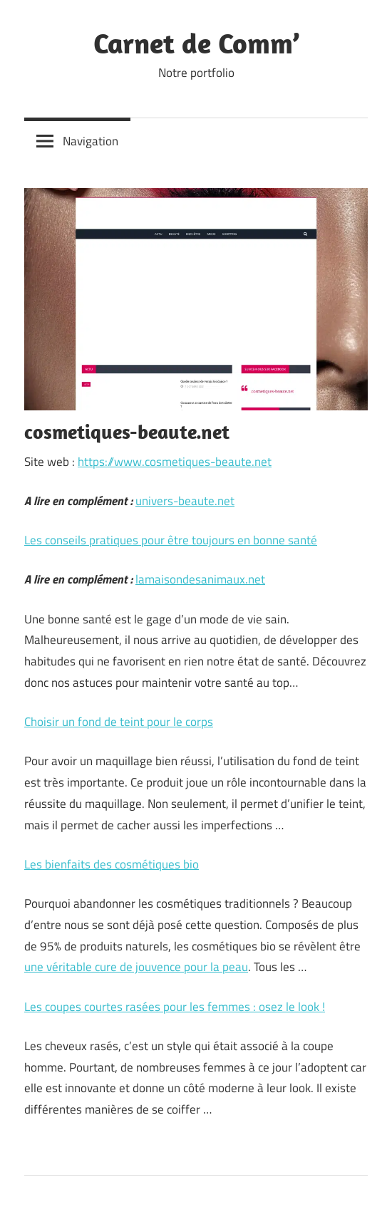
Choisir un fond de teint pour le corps (118, 721)
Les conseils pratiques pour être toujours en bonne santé (170, 540)
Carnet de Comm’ (196, 43)
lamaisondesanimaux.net (200, 579)
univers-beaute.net (184, 501)
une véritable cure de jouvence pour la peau (136, 967)
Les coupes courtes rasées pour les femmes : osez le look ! (174, 1006)
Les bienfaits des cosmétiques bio (111, 864)
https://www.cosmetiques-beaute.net (175, 461)
